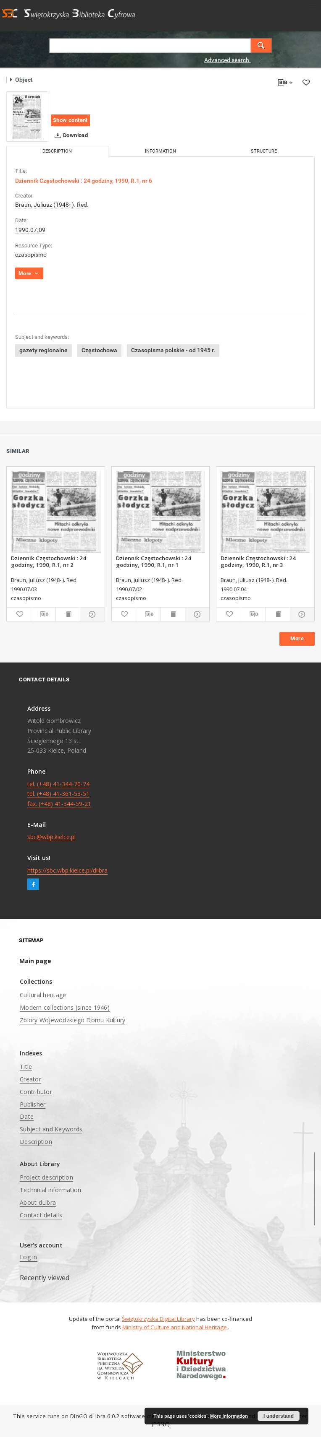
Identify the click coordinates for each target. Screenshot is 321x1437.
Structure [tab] (264, 151)
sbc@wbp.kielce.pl (51, 837)
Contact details (41, 1215)
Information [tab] (160, 151)
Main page (35, 961)
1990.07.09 (30, 229)
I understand (278, 1416)
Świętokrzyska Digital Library (158, 1319)
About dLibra (38, 1202)
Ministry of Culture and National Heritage (175, 1327)
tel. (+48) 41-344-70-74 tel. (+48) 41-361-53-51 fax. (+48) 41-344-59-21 (59, 794)
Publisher (32, 1104)
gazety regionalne (43, 350)
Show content (70, 120)
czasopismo (31, 254)
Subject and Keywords (51, 1129)
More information (229, 1416)
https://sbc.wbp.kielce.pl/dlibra (67, 870)
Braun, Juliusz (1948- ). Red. (52, 204)
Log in (28, 1257)
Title (26, 1067)
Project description (46, 1177)
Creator (30, 1079)
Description (36, 1142)
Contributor (36, 1092)
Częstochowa (99, 350)
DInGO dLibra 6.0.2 (95, 1416)
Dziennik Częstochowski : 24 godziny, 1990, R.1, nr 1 (153, 561)
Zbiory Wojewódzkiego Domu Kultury (72, 1020)
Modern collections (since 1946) (65, 1007)
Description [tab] (57, 151)
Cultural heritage (43, 995)
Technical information (50, 1190)
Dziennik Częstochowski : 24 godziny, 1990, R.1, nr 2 (48, 561)
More (297, 638)
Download (69, 135)
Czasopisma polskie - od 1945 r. (173, 350)
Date (27, 1116)
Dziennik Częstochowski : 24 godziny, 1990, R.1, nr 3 (258, 561)
